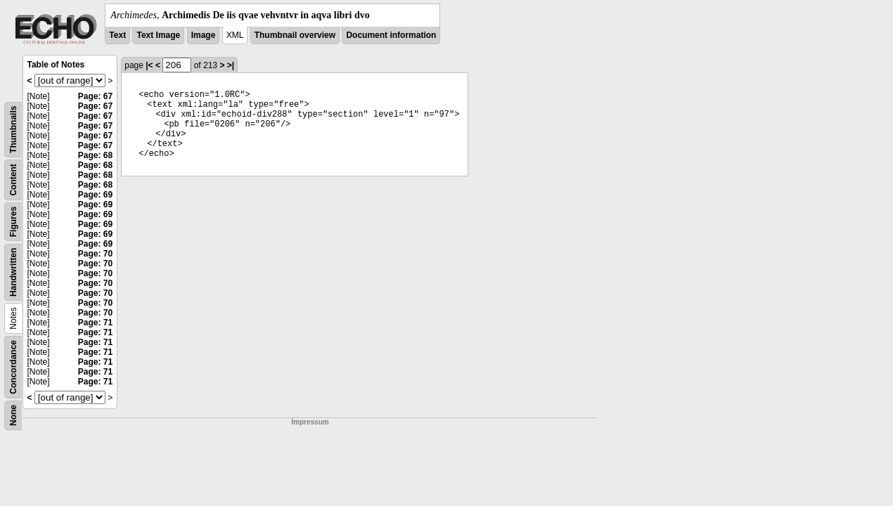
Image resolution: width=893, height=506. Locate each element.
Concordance (13, 367)
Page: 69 (95, 195)
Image (203, 35)
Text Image (158, 35)
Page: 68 (95, 155)
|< (149, 65)
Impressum (309, 422)
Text (117, 35)
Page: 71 (95, 322)
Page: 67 (95, 96)
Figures (13, 222)
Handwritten (13, 272)
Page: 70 (95, 254)
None (13, 415)
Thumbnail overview (295, 35)
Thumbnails (13, 129)
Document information (391, 35)
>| (230, 65)
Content (13, 179)
